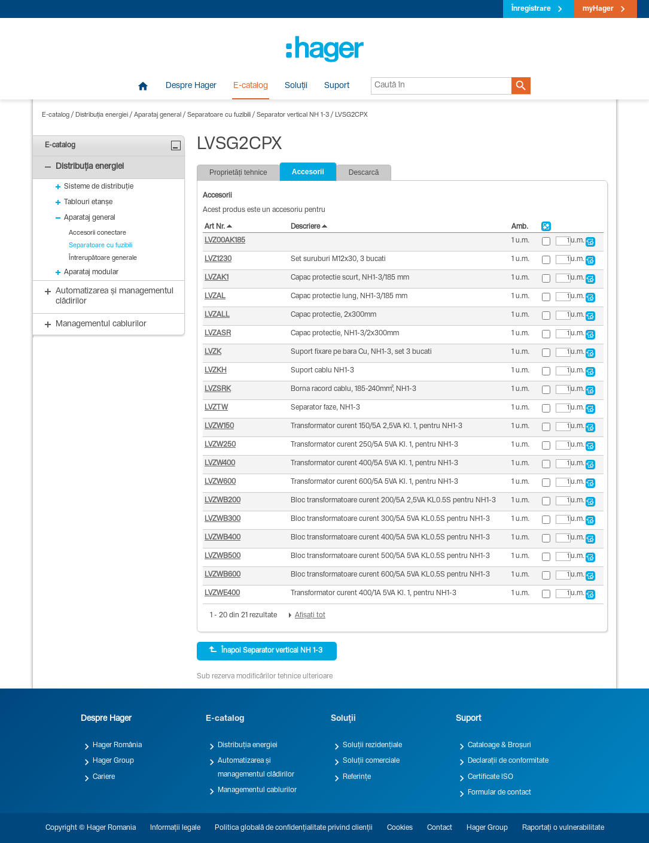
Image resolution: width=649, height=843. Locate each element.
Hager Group (113, 761)
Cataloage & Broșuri (499, 745)
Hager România (117, 745)
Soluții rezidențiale (372, 745)
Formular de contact (499, 792)
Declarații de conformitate (508, 761)
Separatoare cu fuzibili (219, 115)
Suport (336, 86)
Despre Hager (191, 86)
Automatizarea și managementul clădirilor (256, 767)
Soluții (296, 86)
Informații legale (175, 828)
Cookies (400, 828)
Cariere (104, 777)
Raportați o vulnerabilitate (563, 828)
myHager (598, 9)
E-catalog (250, 86)
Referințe (357, 777)
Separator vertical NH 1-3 (293, 115)
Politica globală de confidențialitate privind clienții (294, 828)
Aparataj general (157, 115)
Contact (439, 828)
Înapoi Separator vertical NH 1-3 (265, 650)
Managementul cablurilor (257, 790)
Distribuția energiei (101, 115)
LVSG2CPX (351, 115)
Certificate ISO (490, 777)
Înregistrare (531, 9)
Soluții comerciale (371, 761)
